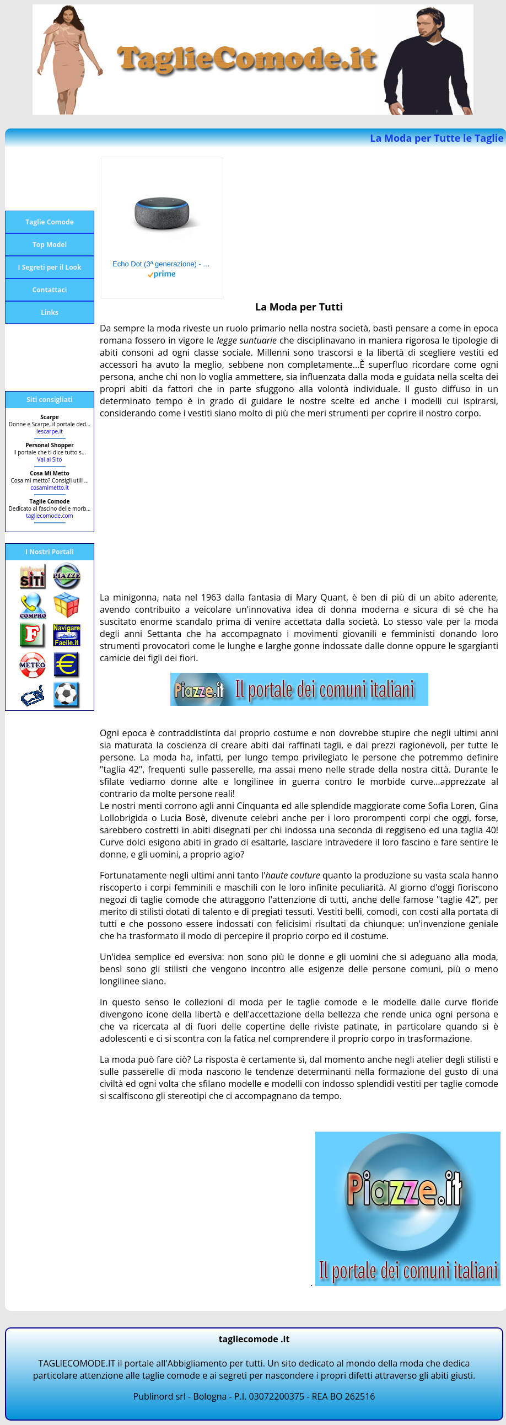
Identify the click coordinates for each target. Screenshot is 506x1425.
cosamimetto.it (49, 487)
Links (49, 312)
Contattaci (50, 289)
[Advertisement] (49, 179)
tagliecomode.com (49, 515)
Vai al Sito (49, 459)
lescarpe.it (49, 431)
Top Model (50, 244)
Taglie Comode (49, 222)
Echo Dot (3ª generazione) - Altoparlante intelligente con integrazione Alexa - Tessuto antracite (162, 264)
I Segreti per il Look (50, 267)
